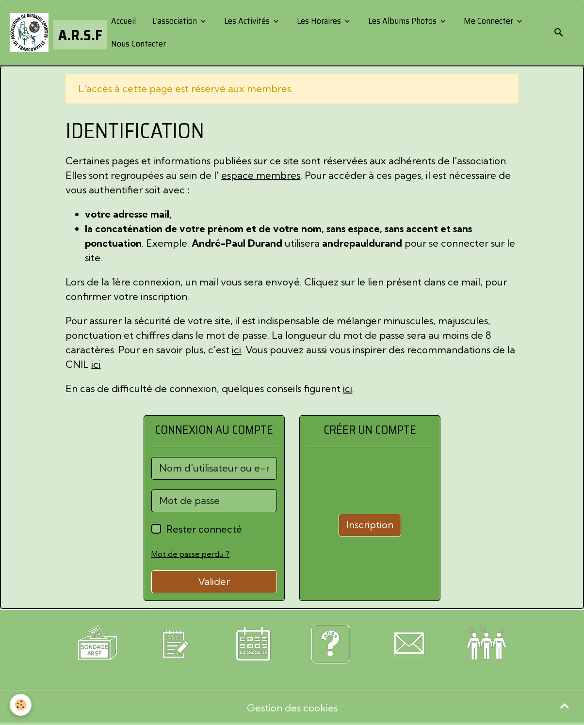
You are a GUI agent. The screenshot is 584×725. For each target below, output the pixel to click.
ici (236, 350)
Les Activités (247, 21)
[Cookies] (21, 705)
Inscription (369, 525)
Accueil (122, 21)
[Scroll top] (564, 705)
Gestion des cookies (292, 708)
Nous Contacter (137, 43)
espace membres (260, 175)
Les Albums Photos (402, 21)
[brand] (52, 32)
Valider (214, 581)
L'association (174, 21)
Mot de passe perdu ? (190, 554)
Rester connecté (204, 529)
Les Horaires (319, 21)
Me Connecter (488, 21)
